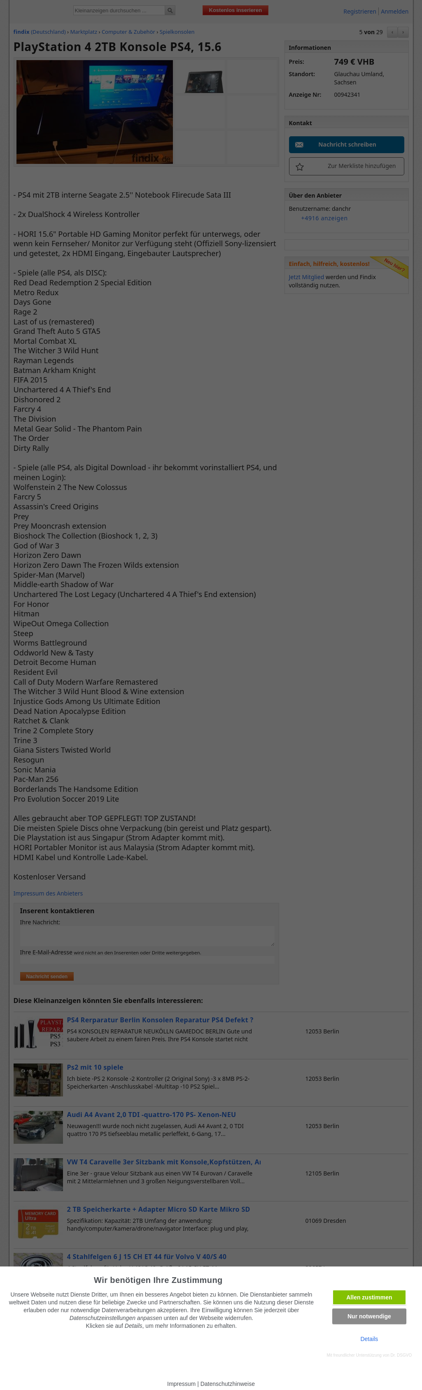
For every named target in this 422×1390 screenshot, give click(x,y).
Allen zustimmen (369, 1297)
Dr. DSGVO (401, 1355)
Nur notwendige (369, 1316)
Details (369, 1339)
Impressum (181, 1384)
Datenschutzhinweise (228, 1384)
